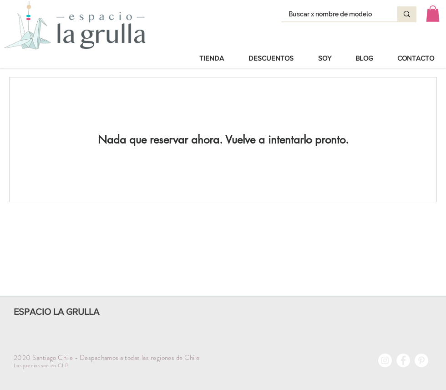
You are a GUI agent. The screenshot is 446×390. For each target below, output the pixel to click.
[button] (433, 13)
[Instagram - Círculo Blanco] (385, 360)
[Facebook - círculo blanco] (403, 360)
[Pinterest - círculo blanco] (421, 360)
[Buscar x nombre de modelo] (333, 14)
